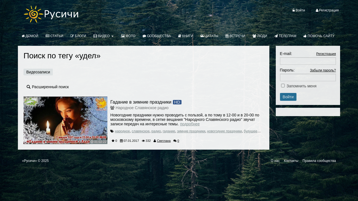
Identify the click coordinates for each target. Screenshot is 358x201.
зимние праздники (191, 131)
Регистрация (326, 54)
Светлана (164, 140)
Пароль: (287, 70)
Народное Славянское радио (142, 108)
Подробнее (190, 124)
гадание (169, 131)
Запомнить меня (302, 86)
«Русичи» (29, 161)
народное (122, 131)
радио (156, 131)
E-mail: (286, 53)
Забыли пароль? (323, 70)
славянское (141, 131)
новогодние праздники (224, 131)
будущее (250, 131)
